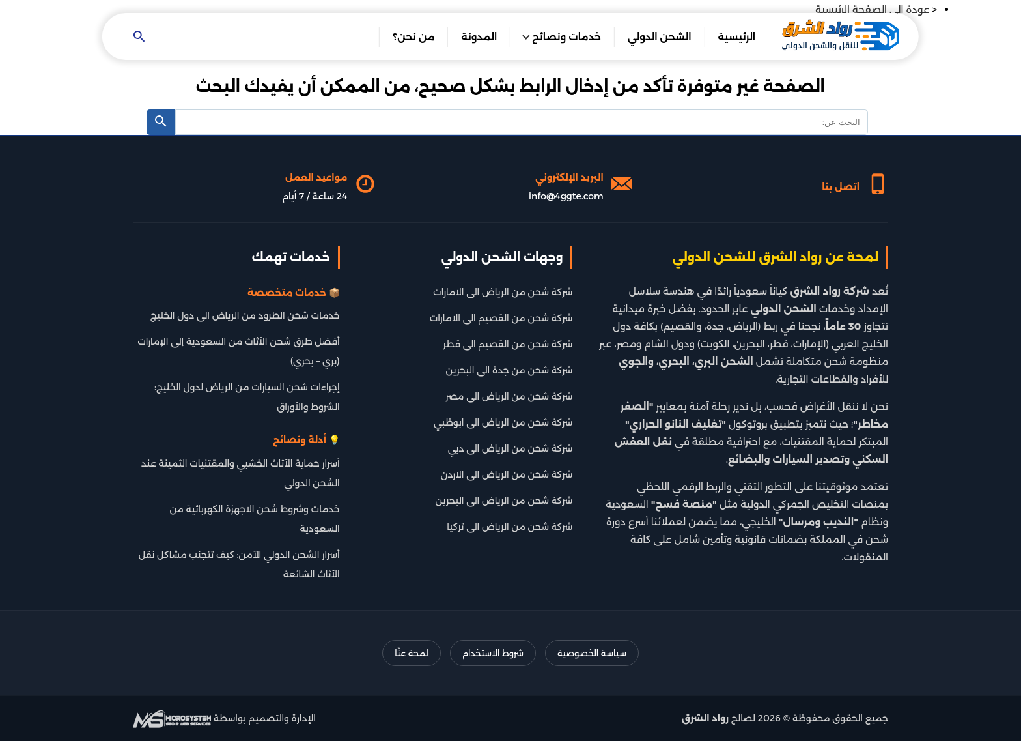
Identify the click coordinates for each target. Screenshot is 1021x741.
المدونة (479, 37)
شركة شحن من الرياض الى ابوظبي (503, 422)
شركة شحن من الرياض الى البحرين (504, 500)
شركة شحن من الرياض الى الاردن (506, 474)
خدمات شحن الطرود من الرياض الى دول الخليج (245, 315)
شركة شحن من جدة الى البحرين (509, 370)
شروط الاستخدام (493, 653)
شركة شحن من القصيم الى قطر (507, 344)
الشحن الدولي (660, 37)
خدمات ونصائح (566, 37)
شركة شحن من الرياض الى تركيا (509, 526)
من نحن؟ (413, 37)
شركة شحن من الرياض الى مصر (508, 396)
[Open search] (139, 37)
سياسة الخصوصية (591, 653)
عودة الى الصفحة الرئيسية (872, 9)
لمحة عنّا (411, 653)
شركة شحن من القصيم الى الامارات (501, 318)
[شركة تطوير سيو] (172, 718)
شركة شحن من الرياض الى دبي (510, 448)
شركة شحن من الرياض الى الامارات (502, 292)
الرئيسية (736, 37)
